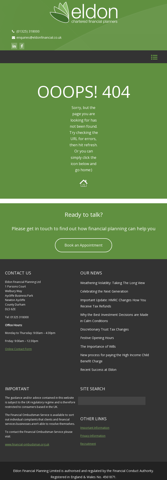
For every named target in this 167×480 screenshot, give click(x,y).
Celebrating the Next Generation (104, 291)
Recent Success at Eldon (98, 369)
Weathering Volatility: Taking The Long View (112, 283)
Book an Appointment (83, 245)
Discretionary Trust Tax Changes (104, 329)
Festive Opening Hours (97, 338)
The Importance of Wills (98, 346)
